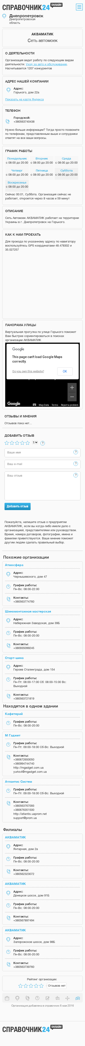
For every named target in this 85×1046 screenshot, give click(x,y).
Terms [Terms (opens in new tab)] (55, 405)
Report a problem (69, 405)
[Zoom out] (72, 396)
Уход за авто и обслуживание (46, 64)
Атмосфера (14, 565)
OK (65, 371)
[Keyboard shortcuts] (34, 405)
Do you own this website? (28, 371)
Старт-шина (14, 658)
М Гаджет (12, 735)
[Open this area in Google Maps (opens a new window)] (13, 404)
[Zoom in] (72, 387)
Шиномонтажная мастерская (28, 611)
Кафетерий (14, 714)
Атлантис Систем (18, 781)
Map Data (44, 405)
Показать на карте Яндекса (24, 99)
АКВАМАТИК (15, 837)
